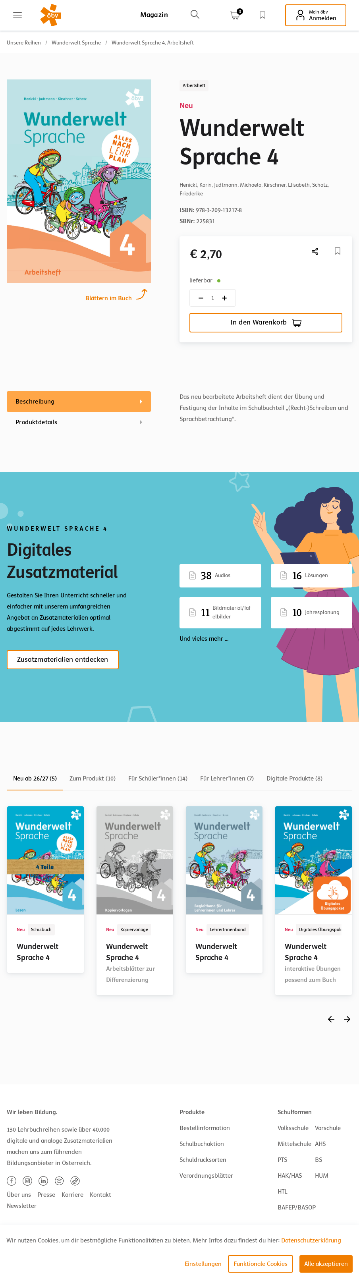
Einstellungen (203, 1263)
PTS (282, 1159)
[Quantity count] (213, 298)
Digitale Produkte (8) (294, 778)
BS (318, 1159)
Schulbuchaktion (202, 1144)
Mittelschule (294, 1144)
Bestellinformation (205, 1128)
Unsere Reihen (24, 42)
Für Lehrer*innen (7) (227, 778)
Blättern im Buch (108, 297)
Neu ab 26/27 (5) (35, 778)
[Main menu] (17, 15)
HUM (321, 1175)
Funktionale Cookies (261, 1263)
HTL (282, 1191)
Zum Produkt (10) (92, 778)
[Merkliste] (337, 251)
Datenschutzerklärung (311, 1240)
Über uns (19, 1194)
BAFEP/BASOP (297, 1207)
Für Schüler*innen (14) (157, 778)
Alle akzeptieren (326, 1263)
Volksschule (293, 1128)
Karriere (72, 1194)
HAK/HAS (290, 1175)
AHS (320, 1144)
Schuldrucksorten (203, 1159)
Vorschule (328, 1128)
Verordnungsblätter (206, 1175)
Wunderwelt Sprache (76, 42)
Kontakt (100, 1194)
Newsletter (22, 1205)
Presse (46, 1194)
